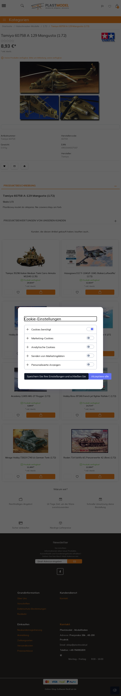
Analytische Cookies (43, 347)
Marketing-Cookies (42, 338)
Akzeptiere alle (100, 376)
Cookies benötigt (41, 329)
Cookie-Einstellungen (42, 318)
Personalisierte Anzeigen (45, 364)
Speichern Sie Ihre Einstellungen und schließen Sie (56, 376)
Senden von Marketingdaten (48, 355)
